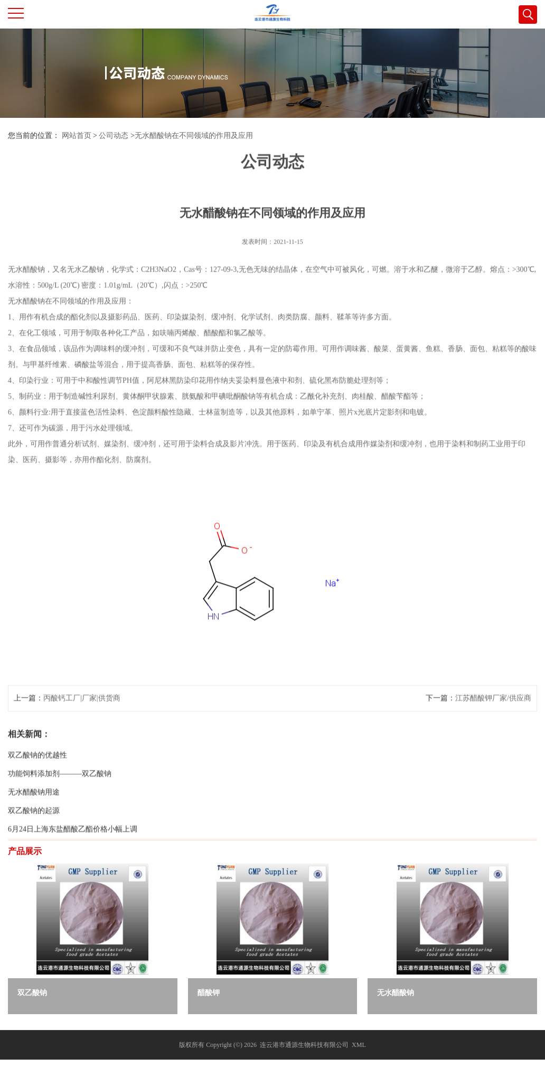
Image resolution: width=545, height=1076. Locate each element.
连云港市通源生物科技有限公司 (304, 1045)
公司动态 (113, 136)
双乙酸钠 (32, 993)
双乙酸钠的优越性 (37, 788)
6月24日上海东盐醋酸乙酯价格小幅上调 (72, 862)
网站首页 (76, 136)
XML (359, 1045)
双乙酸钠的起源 (34, 844)
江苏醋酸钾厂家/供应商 (493, 731)
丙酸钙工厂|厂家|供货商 (81, 731)
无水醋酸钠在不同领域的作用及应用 (194, 136)
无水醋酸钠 (395, 993)
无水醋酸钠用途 (34, 825)
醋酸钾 (209, 993)
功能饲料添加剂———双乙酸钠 (59, 807)
